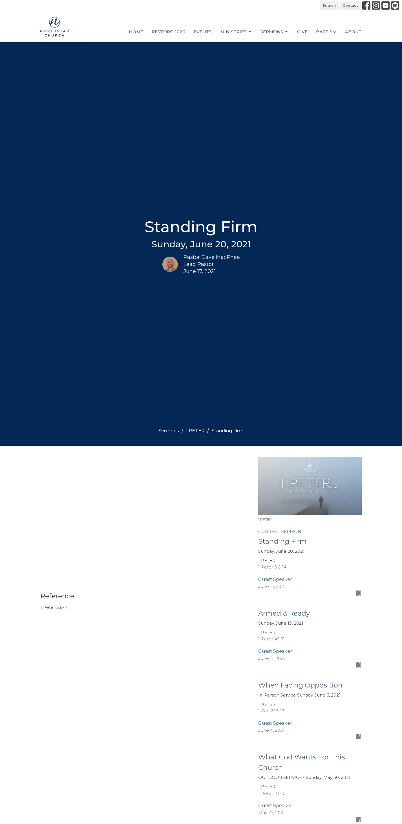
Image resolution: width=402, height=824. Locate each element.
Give (302, 31)
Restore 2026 (168, 31)
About (353, 31)
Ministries (236, 32)
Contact (350, 5)
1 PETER (195, 430)
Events (203, 31)
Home (136, 31)
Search (329, 5)
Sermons (274, 32)
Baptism (326, 31)
